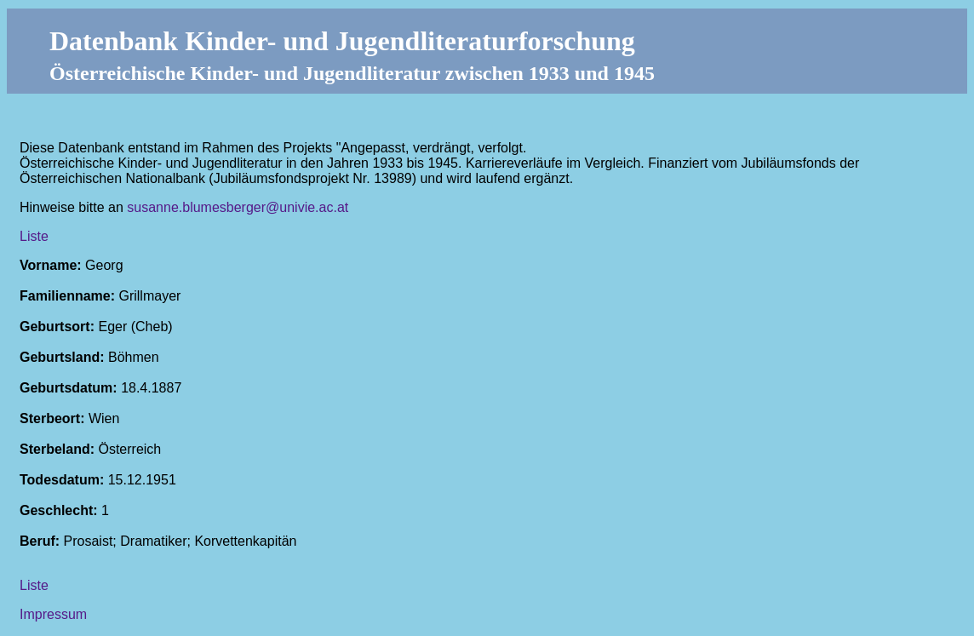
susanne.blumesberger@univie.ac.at (237, 207)
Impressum (53, 614)
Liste (34, 236)
